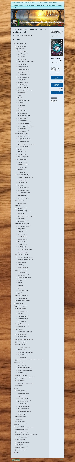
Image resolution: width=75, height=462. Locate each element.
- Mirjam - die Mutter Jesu (22, 62)
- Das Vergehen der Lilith (22, 94)
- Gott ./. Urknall (20, 166)
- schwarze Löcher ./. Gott (22, 167)
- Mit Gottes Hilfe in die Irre (22, 195)
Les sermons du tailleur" (22, 313)
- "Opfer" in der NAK (21, 184)
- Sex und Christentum (22, 256)
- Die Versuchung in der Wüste (23, 123)
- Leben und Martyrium (22, 152)
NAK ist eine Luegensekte (21, 346)
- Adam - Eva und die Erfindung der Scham (25, 257)
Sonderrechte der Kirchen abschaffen (23, 300)
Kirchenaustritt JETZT (20, 385)
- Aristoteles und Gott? (22, 169)
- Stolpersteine (20, 372)
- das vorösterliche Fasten (22, 236)
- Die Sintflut (20, 97)
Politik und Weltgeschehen (20, 426)
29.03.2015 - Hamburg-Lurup (23, 318)
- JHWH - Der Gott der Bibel (23, 162)
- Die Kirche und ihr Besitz (22, 252)
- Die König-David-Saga (22, 59)
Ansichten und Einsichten (21, 416)
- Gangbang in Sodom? (22, 260)
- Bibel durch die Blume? (22, 229)
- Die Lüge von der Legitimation (23, 354)
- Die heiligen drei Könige (22, 118)
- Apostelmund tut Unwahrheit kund (24, 347)
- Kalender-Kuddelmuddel (22, 272)
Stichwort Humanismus (20, 296)
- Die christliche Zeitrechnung (23, 157)
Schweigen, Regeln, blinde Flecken (57, 78)
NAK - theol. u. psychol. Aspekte (21, 305)
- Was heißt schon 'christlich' (23, 403)
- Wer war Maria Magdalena (23, 82)
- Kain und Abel (20, 95)
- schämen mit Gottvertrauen (23, 396)
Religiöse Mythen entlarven (21, 49)
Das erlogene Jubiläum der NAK (22, 375)
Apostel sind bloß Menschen (21, 378)
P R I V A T (17, 454)
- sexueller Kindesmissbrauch (23, 267)
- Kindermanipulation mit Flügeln (23, 179)
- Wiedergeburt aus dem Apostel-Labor (25, 331)
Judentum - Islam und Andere (21, 270)
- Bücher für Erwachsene (22, 203)
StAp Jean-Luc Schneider (21, 308)
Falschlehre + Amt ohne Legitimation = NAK (24, 332)
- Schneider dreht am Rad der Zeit (24, 401)
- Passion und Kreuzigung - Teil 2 (24, 74)
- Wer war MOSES (21, 107)
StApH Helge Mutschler (20, 323)
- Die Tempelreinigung (22, 128)
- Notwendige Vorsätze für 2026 (22, 432)
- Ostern (19, 293)
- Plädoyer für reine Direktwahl (21, 445)
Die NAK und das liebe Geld (21, 364)
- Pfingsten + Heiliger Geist (22, 84)
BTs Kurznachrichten (20, 418)
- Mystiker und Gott (21, 170)
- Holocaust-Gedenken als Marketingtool (25, 370)
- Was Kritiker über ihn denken (23, 324)
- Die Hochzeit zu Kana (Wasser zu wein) (25, 125)
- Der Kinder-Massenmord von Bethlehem (25, 121)
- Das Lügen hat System (22, 349)
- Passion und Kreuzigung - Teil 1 (24, 72)
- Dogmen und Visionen (22, 151)
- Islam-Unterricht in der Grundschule (24, 277)
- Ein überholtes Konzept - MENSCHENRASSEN (25, 427)
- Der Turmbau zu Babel (22, 98)
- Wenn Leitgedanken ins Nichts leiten (24, 404)
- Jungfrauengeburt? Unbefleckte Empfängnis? (26, 61)
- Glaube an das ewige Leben (23, 220)
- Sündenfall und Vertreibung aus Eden (25, 90)
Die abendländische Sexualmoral (22, 254)
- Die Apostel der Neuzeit (22, 251)
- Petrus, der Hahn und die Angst (23, 130)
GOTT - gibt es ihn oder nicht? (21, 159)
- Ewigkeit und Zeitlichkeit (22, 210)
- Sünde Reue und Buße (22, 234)
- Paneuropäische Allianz (20, 440)
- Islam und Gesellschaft (22, 275)
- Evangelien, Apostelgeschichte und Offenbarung (27, 144)
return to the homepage (28, 35)
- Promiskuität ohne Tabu (22, 269)
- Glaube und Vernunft (22, 154)
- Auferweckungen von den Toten (24, 69)
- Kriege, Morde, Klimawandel (21, 449)
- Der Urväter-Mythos (21, 56)
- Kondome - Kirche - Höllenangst (24, 238)
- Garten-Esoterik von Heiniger (23, 393)
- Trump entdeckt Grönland (21, 450)
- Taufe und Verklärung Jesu (23, 66)
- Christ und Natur (21, 231)
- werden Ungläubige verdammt (23, 156)
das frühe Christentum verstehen (22, 133)
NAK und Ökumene (19, 329)
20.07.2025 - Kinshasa (22, 321)
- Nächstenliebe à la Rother (23, 336)
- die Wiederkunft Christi (22, 79)
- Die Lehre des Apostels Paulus (23, 141)
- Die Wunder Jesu (21, 67)
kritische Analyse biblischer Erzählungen (23, 89)
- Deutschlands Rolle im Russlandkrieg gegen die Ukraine (26, 434)
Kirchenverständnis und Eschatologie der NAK (24, 339)
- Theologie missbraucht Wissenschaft (24, 192)
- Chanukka (20, 282)
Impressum (17, 452)
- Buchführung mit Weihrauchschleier (24, 367)
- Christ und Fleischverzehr (22, 239)
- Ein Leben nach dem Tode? (23, 87)
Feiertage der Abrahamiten (21, 278)
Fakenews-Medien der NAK (21, 334)
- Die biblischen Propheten (22, 113)
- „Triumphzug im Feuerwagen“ (23, 409)
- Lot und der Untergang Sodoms (24, 100)
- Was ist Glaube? (21, 213)
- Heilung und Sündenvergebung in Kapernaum (26, 126)
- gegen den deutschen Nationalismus (23, 442)
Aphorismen (17, 424)
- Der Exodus (20, 108)
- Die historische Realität (22, 51)
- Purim (19, 288)
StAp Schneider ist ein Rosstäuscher (24, 310)
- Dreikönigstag (20, 285)
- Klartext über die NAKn (22, 357)
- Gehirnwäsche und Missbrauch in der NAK (26, 383)
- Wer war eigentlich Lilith (22, 54)
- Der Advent (20, 280)
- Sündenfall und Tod (21, 92)
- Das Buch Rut (20, 103)
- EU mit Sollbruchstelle (20, 439)
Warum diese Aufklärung (20, 48)
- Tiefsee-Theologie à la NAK (23, 391)
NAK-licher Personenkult (20, 341)
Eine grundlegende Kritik (20, 306)
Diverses (16, 388)
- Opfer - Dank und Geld (22, 365)
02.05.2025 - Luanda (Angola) (23, 319)
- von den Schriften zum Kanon (23, 148)
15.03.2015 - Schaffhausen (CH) (23, 316)
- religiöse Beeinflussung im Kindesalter (25, 175)
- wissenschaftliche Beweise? (23, 164)
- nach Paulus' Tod (21, 143)
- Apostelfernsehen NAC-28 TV (23, 337)
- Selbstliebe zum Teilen (22, 414)
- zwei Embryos (20, 185)
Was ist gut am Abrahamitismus (22, 295)
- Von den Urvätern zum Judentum (24, 138)
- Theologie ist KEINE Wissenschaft (24, 211)
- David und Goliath (21, 112)
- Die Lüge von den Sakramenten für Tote (25, 352)
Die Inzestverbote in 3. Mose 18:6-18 (56, 85)
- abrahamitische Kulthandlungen (24, 274)
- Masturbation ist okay (22, 262)
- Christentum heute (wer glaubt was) (24, 224)
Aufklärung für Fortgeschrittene (20, 206)
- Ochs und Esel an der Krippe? (23, 116)
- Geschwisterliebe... (21, 265)
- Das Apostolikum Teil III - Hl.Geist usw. (25, 249)
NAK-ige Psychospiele (20, 380)
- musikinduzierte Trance (22, 382)
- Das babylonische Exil (22, 221)
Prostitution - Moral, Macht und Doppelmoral (57, 92)
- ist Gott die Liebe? (21, 228)
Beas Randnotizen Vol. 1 (20, 419)
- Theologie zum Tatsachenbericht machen (25, 177)
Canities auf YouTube (19, 303)
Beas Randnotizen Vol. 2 (20, 421)
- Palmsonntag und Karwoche (23, 290)
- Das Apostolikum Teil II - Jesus (23, 247)
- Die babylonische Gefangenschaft (24, 115)
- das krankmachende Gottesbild (23, 226)
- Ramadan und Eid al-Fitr (22, 287)
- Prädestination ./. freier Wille (23, 197)
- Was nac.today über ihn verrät (23, 326)
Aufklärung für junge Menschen (20, 44)
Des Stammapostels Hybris (22, 311)
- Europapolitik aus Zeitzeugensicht (22, 436)
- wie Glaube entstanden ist (23, 215)
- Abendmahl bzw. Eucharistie (23, 71)
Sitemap (18, 459)
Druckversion (14, 459)
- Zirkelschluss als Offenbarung (23, 408)
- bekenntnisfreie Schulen (22, 298)
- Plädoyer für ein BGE (20, 447)
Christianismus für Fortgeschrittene (22, 223)
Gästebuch (18, 205)
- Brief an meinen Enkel (22, 161)
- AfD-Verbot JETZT (19, 444)
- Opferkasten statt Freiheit (22, 182)
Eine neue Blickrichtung (20, 344)
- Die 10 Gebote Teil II (21, 242)
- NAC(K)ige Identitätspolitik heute (24, 373)
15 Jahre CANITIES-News (21, 46)
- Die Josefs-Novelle (21, 105)
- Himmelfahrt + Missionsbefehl (23, 77)
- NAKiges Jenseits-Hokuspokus (23, 193)
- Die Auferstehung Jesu (22, 76)
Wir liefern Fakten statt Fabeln (20, 43)
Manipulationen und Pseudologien (22, 174)
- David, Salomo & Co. (22, 110)
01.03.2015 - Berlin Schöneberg (23, 314)
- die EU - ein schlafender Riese (22, 437)
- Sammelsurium (21, 355)
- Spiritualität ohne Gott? (22, 172)
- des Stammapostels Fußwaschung (24, 400)
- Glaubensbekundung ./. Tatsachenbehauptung (26, 216)
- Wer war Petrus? (21, 80)
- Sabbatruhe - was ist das (22, 244)
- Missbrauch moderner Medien (23, 190)
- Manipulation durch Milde (22, 180)
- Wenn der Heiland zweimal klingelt (24, 411)
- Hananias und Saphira (22, 131)
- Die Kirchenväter (21, 149)
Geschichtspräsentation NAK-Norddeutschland (26, 377)
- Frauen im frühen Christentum (23, 146)
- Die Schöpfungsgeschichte (23, 53)
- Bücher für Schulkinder (22, 202)
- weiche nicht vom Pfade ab (23, 398)
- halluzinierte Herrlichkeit (22, 413)
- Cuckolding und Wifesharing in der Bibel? (25, 259)
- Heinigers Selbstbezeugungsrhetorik (24, 350)
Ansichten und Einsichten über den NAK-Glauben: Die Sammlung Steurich (29, 359)
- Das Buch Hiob (21, 102)
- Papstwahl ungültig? (21, 395)
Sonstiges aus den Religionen (21, 422)
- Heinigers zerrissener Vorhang (23, 198)
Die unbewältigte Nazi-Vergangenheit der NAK (24, 368)
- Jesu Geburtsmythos (22, 64)
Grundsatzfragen (19, 208)
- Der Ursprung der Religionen (23, 134)
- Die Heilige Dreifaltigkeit (22, 85)
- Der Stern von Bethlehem (22, 120)
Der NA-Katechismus (20, 328)
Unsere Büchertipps (20, 200)
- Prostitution (20, 264)
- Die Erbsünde (20, 233)
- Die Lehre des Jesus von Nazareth (24, 139)
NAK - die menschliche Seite (20, 362)
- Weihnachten (20, 283)
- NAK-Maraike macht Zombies (23, 188)
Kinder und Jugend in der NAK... (22, 342)
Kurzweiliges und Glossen (21, 390)
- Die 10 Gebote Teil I (21, 241)
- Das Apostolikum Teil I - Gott (23, 246)
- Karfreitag (20, 292)
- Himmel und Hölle (21, 136)
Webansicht (61, 459)
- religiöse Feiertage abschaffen (22, 429)
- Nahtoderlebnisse (21, 218)
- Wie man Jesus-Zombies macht (24, 187)
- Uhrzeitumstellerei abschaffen (22, 431)
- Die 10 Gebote (20, 58)
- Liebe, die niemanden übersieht (24, 406)
